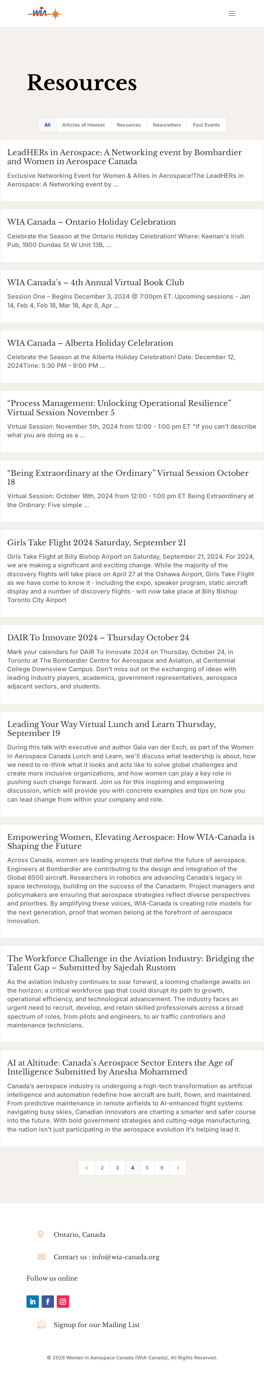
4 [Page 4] (132, 1167)
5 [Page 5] (147, 1167)
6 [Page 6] (162, 1167)
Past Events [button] (206, 125)
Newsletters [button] (167, 125)
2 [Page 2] (102, 1167)
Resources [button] (129, 125)
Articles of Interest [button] (83, 125)
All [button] (47, 125)
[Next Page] (177, 1167)
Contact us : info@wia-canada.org (107, 1257)
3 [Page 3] (117, 1167)
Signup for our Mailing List (97, 1325)
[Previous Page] (86, 1167)
